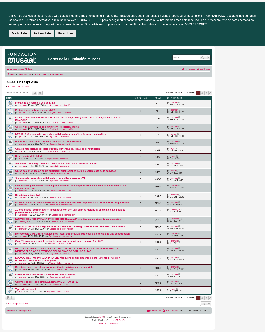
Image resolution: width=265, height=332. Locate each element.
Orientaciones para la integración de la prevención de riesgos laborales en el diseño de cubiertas (70, 226)
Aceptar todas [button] (19, 33)
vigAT (21, 151)
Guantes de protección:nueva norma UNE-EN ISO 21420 (46, 281)
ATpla (21, 173)
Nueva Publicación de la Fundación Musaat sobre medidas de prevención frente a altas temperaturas (72, 202)
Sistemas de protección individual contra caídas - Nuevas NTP (50, 178)
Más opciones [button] (65, 33)
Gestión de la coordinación (61, 122)
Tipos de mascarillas (27, 289)
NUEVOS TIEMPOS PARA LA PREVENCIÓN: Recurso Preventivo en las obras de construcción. (68, 219)
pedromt (22, 112)
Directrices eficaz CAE (27, 195)
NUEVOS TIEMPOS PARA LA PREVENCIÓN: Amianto (45, 274)
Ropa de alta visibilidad (28, 156)
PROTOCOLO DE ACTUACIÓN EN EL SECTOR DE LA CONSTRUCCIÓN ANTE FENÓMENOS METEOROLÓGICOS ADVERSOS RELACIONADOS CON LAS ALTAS (66, 249)
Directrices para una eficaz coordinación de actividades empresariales (55, 267)
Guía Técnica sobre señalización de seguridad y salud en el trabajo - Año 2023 (59, 241)
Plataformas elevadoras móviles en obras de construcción (48, 141)
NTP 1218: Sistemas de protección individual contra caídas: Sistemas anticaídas (60, 134)
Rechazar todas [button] (42, 33)
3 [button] (206, 92)
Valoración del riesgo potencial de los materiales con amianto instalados (56, 163)
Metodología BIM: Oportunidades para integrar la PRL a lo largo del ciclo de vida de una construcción (72, 233)
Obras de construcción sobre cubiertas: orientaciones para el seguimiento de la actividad (65, 171)
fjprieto (22, 136)
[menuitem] (28, 69)
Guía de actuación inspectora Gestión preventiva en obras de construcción (57, 149)
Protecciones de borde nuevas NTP (35, 110)
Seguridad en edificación (60, 105)
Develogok (23, 215)
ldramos (22, 105)
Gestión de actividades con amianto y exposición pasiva (47, 126)
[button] (210, 93)
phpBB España (119, 320)
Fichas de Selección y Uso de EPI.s (35, 102)
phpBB (101, 317)
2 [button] (202, 92)
